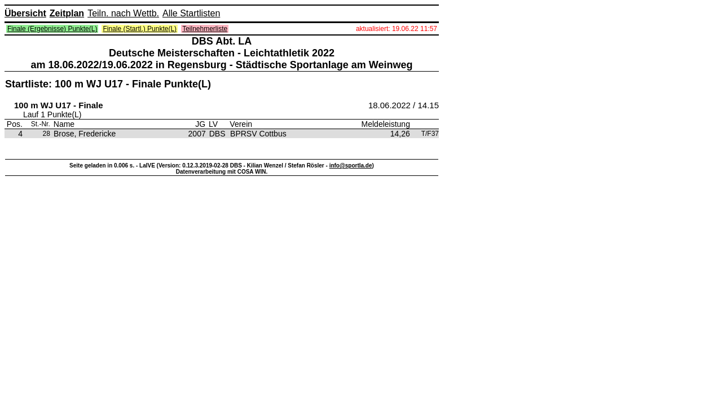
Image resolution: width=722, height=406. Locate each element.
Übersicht (25, 13)
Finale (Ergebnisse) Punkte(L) (52, 29)
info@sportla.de (350, 165)
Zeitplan (67, 13)
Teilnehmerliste (204, 29)
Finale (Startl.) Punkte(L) (140, 29)
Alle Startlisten (191, 13)
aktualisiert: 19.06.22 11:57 (396, 29)
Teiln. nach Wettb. (123, 13)
